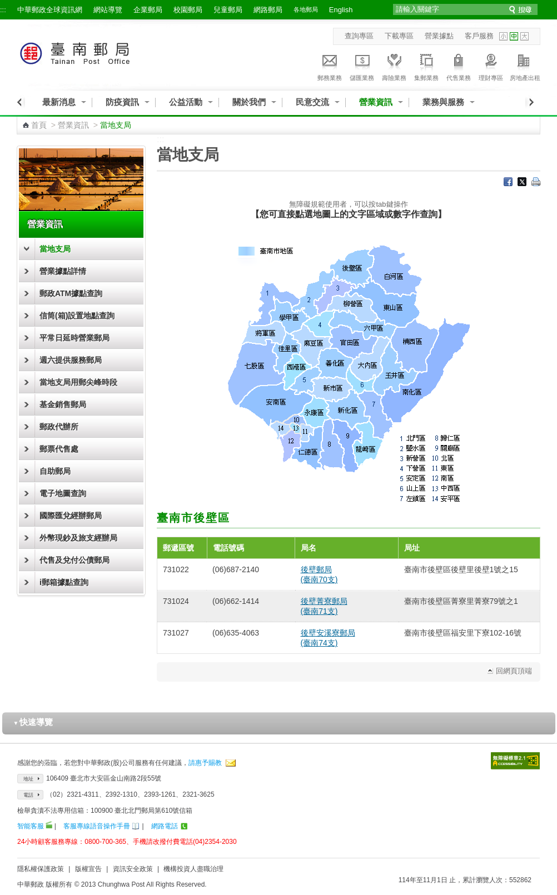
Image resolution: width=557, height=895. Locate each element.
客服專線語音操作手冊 (96, 826)
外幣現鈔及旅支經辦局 (78, 537)
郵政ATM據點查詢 (70, 293)
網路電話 (164, 826)
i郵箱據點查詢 (63, 582)
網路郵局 (267, 10)
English (341, 10)
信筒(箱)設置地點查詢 (77, 315)
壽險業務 (394, 65)
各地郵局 (306, 9)
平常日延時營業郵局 (74, 337)
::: (3, 10)
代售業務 (458, 65)
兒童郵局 (227, 10)
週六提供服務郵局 (70, 360)
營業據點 (439, 36)
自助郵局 (55, 471)
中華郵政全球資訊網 (49, 10)
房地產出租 (525, 65)
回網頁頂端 (514, 670)
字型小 (503, 36)
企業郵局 (147, 10)
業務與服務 (443, 102)
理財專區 (491, 65)
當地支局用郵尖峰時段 (78, 382)
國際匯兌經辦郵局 (70, 515)
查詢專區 (359, 36)
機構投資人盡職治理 (193, 869)
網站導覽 (107, 10)
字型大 (524, 36)
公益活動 (185, 102)
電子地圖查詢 (62, 493)
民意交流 (312, 102)
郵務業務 (329, 65)
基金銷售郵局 (62, 404)
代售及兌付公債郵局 (74, 560)
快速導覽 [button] (33, 722)
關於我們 (249, 102)
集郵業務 (426, 65)
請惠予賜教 (205, 763)
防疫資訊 (122, 102)
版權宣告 (88, 869)
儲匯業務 (362, 65)
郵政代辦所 (58, 426)
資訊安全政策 (133, 869)
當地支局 (55, 248)
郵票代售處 (58, 448)
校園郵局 (187, 10)
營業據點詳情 (62, 271)
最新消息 (59, 102)
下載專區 (399, 36)
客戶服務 (479, 36)
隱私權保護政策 (40, 869)
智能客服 (30, 826)
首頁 (39, 125)
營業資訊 (375, 102)
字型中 (514, 36)
